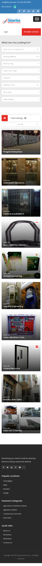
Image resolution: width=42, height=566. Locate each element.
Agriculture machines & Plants (15, 506)
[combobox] (21, 56)
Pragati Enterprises (13, 152)
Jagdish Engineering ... (14, 306)
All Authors (7, 535)
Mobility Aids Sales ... (13, 400)
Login (6, 32)
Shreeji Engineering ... (14, 276)
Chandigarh (7, 481)
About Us (6, 531)
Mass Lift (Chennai (13, 431)
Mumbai (6, 489)
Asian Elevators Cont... (14, 338)
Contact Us (7, 543)
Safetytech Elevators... (14, 183)
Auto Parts (7, 518)
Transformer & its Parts (12, 514)
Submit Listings (31, 32)
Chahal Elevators (12, 369)
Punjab (6, 493)
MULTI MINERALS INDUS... (15, 245)
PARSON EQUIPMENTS (14, 214)
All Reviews (7, 539)
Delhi (5, 485)
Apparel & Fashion (10, 510)
